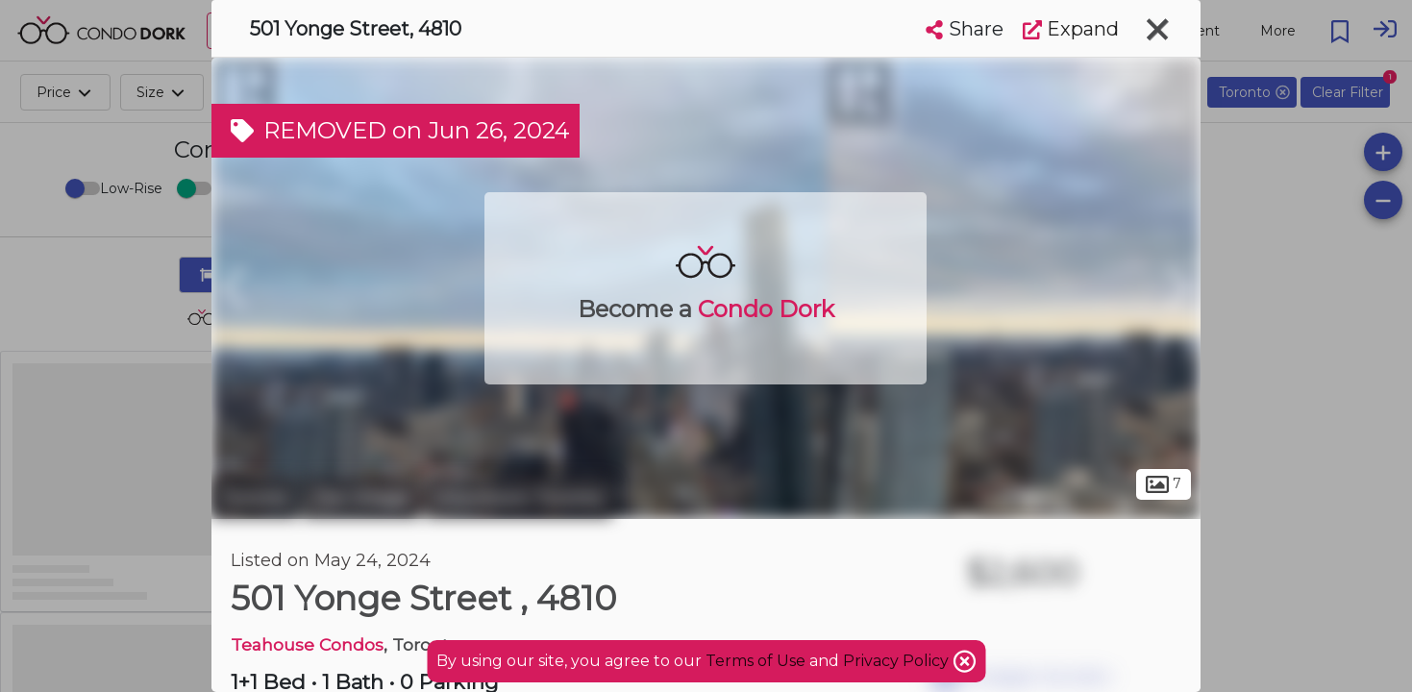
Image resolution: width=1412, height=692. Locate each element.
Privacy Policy (898, 661)
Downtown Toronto (518, 497)
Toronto (254, 497)
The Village (361, 497)
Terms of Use (755, 661)
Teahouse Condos (307, 644)
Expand (1071, 28)
